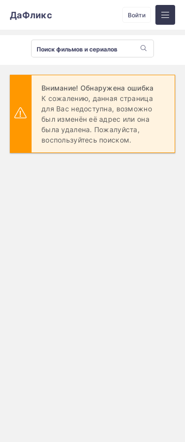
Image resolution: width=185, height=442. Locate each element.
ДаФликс (31, 15)
